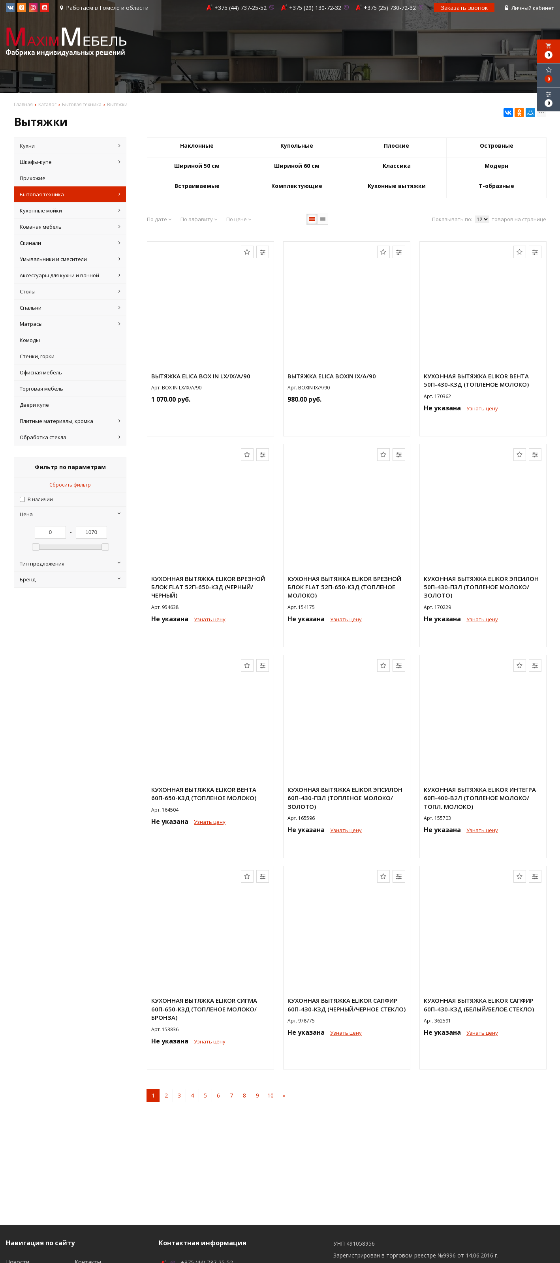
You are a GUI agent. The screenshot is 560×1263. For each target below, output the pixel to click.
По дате (159, 219)
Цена (70, 514)
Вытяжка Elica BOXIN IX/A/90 (332, 376)
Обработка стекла (70, 437)
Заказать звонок (464, 7)
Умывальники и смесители (70, 259)
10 (270, 1095)
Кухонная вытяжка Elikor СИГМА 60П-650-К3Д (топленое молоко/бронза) (204, 1008)
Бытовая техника (70, 194)
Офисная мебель (41, 372)
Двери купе (34, 404)
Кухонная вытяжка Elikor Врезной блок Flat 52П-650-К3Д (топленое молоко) (344, 587)
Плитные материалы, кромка (70, 421)
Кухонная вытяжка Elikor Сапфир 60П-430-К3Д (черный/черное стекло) (347, 1004)
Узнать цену (482, 408)
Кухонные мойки (70, 210)
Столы (70, 291)
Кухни (70, 146)
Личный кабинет (529, 7)
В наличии (40, 499)
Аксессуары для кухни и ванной (70, 275)
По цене (238, 219)
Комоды (30, 340)
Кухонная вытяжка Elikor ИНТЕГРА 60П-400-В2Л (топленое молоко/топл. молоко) (480, 798)
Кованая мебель (70, 227)
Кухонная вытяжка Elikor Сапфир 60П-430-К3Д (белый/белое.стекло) (479, 1004)
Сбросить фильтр (70, 484)
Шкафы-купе (70, 162)
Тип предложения (70, 563)
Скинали (70, 243)
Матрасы (70, 324)
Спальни (70, 308)
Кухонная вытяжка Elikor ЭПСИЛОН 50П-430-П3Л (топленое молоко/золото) (481, 587)
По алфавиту (198, 219)
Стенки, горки (37, 356)
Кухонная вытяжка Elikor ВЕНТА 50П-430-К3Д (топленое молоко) (476, 380)
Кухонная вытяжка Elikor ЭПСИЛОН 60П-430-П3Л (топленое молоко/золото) (345, 798)
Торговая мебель (41, 388)
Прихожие (32, 178)
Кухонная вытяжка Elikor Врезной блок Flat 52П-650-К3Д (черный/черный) (208, 587)
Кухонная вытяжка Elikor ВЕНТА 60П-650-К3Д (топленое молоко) (203, 794)
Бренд (70, 579)
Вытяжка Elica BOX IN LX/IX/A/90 (200, 376)
